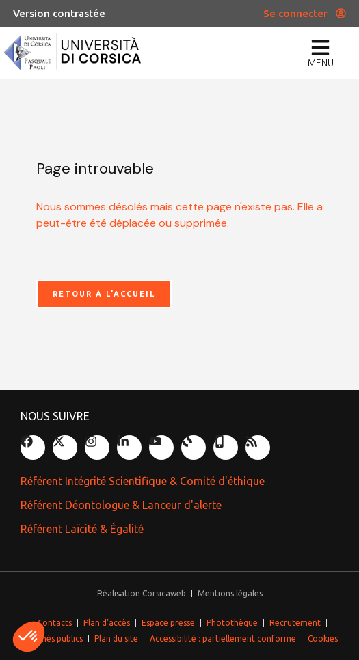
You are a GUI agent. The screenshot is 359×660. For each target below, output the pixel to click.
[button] (28, 636)
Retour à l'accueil (104, 294)
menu (321, 62)
